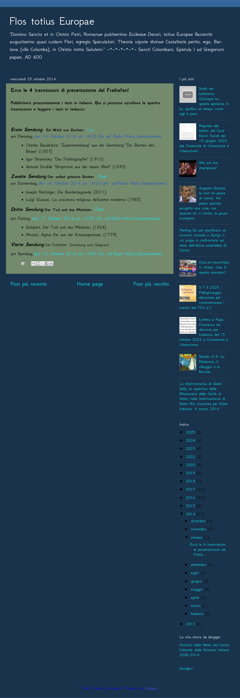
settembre (199, 564)
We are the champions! (208, 165)
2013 (191, 623)
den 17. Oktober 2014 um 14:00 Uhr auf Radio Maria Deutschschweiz (96, 218)
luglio (196, 572)
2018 (191, 481)
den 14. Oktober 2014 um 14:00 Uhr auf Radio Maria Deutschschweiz (98, 136)
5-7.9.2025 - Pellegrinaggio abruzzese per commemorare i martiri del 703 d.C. (201, 297)
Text (90, 129)
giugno (197, 581)
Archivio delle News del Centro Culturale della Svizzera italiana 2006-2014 (204, 649)
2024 (191, 440)
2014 (191, 513)
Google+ (186, 668)
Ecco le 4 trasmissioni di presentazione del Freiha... (208, 549)
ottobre (197, 537)
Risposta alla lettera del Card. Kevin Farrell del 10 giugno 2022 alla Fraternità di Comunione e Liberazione (204, 138)
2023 (191, 448)
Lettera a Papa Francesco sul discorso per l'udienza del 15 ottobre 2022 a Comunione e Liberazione (203, 332)
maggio (198, 589)
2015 (191, 505)
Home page (90, 284)
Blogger (151, 688)
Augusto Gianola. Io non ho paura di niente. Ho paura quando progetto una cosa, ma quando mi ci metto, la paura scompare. (203, 203)
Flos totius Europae (51, 20)
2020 (191, 464)
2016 (191, 497)
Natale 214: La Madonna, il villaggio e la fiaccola (212, 364)
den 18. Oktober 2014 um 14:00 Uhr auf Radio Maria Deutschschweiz (98, 253)
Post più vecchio (151, 284)
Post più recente (28, 284)
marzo (196, 605)
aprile (196, 597)
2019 (191, 473)
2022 (191, 456)
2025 (191, 432)
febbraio (198, 613)
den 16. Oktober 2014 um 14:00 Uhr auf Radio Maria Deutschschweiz (103, 183)
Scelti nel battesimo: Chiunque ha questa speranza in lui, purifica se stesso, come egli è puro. (204, 101)
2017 (191, 489)
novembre (199, 529)
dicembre (199, 520)
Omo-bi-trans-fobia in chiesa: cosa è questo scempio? (214, 267)
